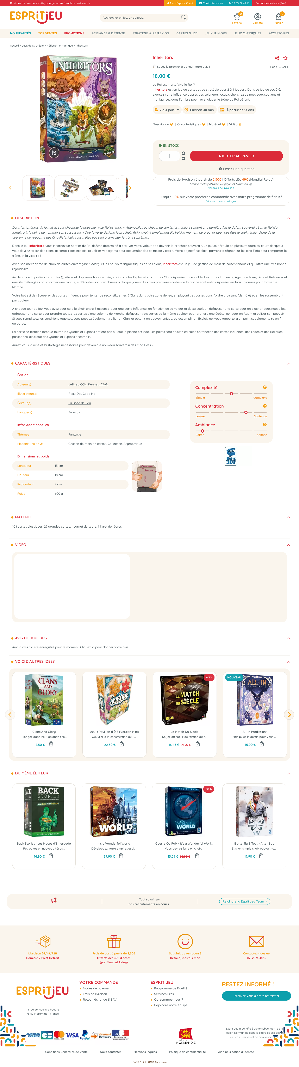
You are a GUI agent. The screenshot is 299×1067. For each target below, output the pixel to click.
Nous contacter (108, 1052)
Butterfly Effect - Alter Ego (254, 844)
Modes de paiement (97, 984)
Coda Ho (89, 395)
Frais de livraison (94, 989)
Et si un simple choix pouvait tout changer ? (261, 849)
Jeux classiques (247, 33)
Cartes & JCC (186, 33)
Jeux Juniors (216, 33)
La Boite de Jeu (79, 404)
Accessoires (279, 33)
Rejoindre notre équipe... (171, 1000)
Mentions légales (144, 1052)
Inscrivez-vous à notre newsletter (256, 991)
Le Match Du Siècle (185, 733)
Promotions (74, 33)
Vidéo (233, 124)
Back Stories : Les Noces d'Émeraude (44, 844)
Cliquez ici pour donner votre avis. (104, 648)
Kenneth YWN (98, 385)
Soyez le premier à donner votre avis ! (181, 66)
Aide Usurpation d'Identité (240, 1052)
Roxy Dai (74, 395)
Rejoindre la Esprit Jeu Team (244, 895)
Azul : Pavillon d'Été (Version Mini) (114, 733)
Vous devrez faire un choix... (184, 849)
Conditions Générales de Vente (62, 1052)
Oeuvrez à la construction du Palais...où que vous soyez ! (131, 738)
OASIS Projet (139, 1062)
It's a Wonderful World (114, 844)
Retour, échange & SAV (99, 995)
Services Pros (163, 989)
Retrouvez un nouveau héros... (44, 849)
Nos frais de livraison (221, 188)
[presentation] (10, 187)
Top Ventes (47, 33)
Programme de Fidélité (170, 984)
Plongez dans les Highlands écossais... (48, 738)
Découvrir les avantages (221, 202)
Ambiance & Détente (108, 33)
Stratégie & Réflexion (150, 33)
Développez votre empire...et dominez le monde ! (125, 849)
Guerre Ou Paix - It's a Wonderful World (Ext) (184, 844)
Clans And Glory (44, 733)
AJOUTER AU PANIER (236, 156)
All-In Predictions (255, 733)
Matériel (215, 124)
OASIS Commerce (157, 1062)
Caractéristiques (189, 124)
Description (161, 124)
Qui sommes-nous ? (168, 995)
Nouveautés (20, 33)
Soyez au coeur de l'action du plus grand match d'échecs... (202, 738)
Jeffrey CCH (77, 385)
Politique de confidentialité (189, 1052)
